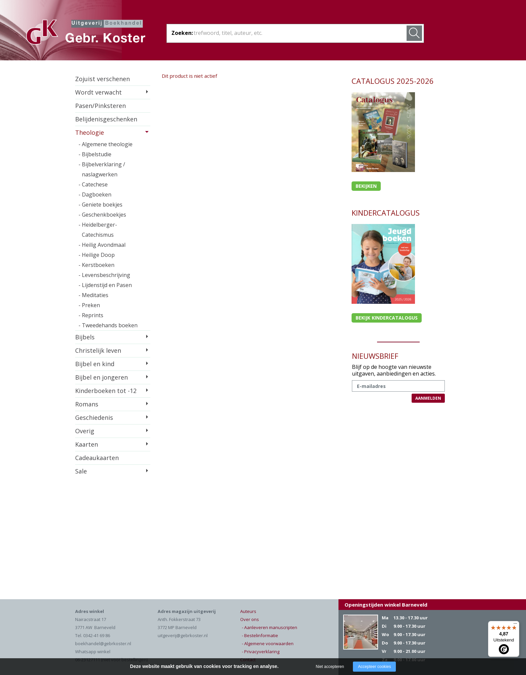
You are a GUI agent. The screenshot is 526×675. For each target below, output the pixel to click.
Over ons (249, 619)
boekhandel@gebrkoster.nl (103, 643)
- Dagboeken (94, 194)
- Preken (89, 305)
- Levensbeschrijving (104, 275)
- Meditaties (93, 295)
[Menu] (515, 625)
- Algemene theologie (105, 144)
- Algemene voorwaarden (268, 643)
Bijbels (85, 337)
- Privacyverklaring (260, 652)
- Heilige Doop (96, 255)
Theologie (89, 132)
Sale (81, 471)
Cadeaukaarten (97, 458)
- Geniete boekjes (100, 204)
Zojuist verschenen (102, 79)
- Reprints (90, 315)
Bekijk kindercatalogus (387, 318)
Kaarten (86, 444)
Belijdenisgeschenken (106, 119)
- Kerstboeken (96, 265)
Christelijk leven (98, 350)
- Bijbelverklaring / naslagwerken (101, 169)
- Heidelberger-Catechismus (97, 229)
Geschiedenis (94, 417)
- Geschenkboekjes (102, 214)
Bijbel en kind (94, 364)
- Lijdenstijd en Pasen (105, 285)
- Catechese (93, 184)
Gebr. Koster (85, 33)
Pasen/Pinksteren (100, 106)
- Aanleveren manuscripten (269, 627)
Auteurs (248, 611)
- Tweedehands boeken (108, 325)
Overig (84, 431)
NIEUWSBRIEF (375, 355)
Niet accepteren (330, 666)
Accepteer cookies (374, 666)
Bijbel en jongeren (101, 377)
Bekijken (366, 186)
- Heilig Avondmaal (101, 244)
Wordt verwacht (98, 92)
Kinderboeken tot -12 (106, 391)
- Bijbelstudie (94, 154)
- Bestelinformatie (260, 635)
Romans (86, 404)
